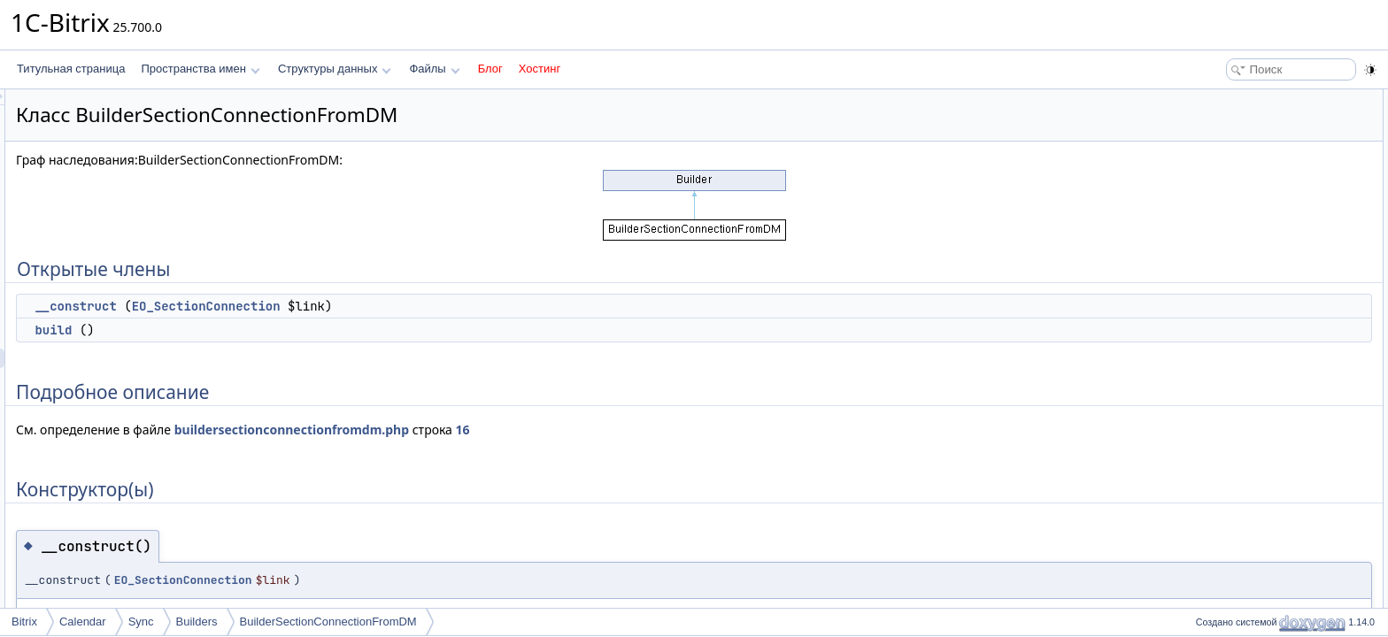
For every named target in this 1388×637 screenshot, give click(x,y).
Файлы (434, 68)
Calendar (82, 621)
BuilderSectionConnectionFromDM (328, 621)
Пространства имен (200, 68)
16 (684, 429)
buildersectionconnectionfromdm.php (513, 429)
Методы (1210, 216)
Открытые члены (1233, 99)
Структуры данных (334, 68)
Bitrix (24, 621)
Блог (490, 68)
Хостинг (539, 68)
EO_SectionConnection (427, 306)
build (274, 330)
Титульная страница (71, 68)
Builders (197, 621)
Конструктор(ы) (1228, 177)
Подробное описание (1243, 157)
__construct (296, 306)
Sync (141, 621)
